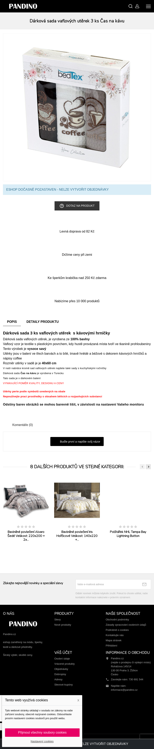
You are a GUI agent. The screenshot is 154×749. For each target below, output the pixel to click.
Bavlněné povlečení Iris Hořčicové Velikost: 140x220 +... (76, 536)
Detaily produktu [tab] (42, 321)
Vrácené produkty (64, 663)
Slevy (57, 619)
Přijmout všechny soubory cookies (42, 732)
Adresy (58, 679)
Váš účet (63, 652)
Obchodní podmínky (117, 619)
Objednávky (61, 668)
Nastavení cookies (42, 741)
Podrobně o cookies (117, 629)
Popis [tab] (12, 321)
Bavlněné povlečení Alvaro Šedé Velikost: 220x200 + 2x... (26, 536)
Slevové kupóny (63, 684)
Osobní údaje (62, 658)
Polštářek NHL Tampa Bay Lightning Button (128, 534)
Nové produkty (62, 624)
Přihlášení (111, 645)
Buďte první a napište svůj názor (77, 442)
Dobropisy (60, 674)
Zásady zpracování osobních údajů (126, 624)
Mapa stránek (114, 640)
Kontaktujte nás (115, 635)
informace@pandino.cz (124, 689)
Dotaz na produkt (76, 205)
